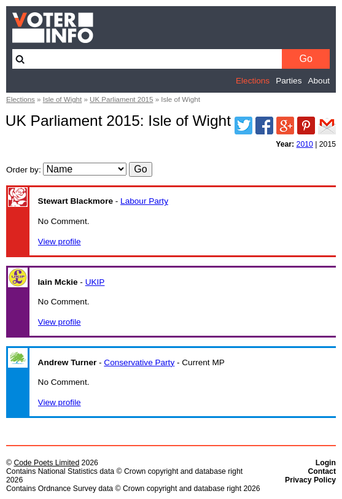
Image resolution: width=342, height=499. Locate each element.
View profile (59, 241)
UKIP (95, 282)
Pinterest (306, 125)
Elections (253, 80)
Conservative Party (139, 362)
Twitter (243, 125)
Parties (288, 80)
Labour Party (144, 201)
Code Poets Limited (46, 462)
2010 (305, 144)
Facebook (264, 125)
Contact (322, 471)
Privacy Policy (310, 480)
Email (327, 125)
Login (326, 462)
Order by (22, 169)
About (319, 80)
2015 (327, 144)
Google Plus (285, 125)
